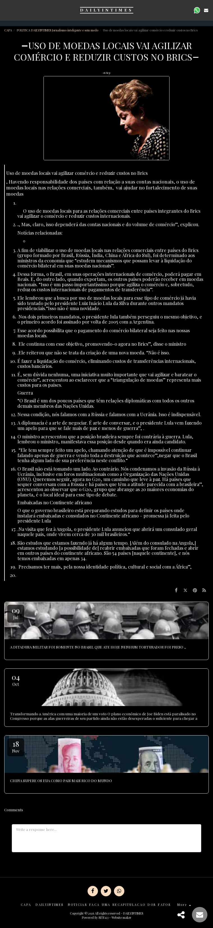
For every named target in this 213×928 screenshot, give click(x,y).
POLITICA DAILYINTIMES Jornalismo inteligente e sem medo (57, 30)
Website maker (121, 917)
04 (15, 679)
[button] (6, 10)
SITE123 (103, 917)
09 (15, 612)
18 (15, 746)
